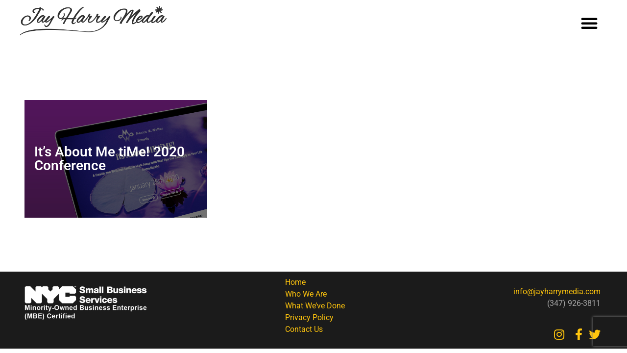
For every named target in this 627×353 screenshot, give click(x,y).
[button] (589, 23)
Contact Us (304, 329)
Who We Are (306, 294)
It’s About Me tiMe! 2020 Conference (109, 159)
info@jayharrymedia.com (557, 291)
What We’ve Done (315, 305)
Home (295, 282)
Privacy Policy (309, 317)
